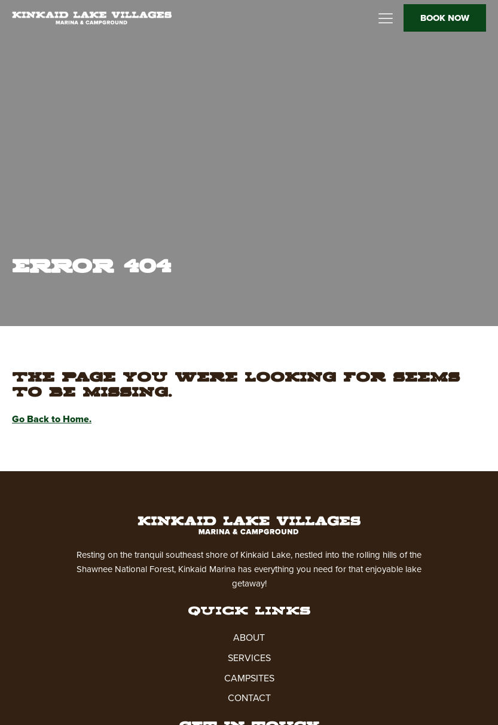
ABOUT (249, 637)
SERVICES (249, 658)
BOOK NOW (444, 17)
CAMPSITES (249, 678)
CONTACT (249, 698)
